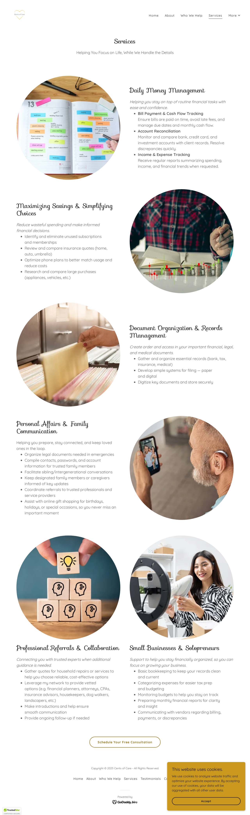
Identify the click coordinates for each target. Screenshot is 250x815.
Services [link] (215, 15)
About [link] (169, 15)
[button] (235, 15)
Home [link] (154, 15)
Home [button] (78, 779)
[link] (19, 14)
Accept (206, 801)
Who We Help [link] (192, 15)
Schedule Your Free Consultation (125, 742)
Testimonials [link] (151, 779)
